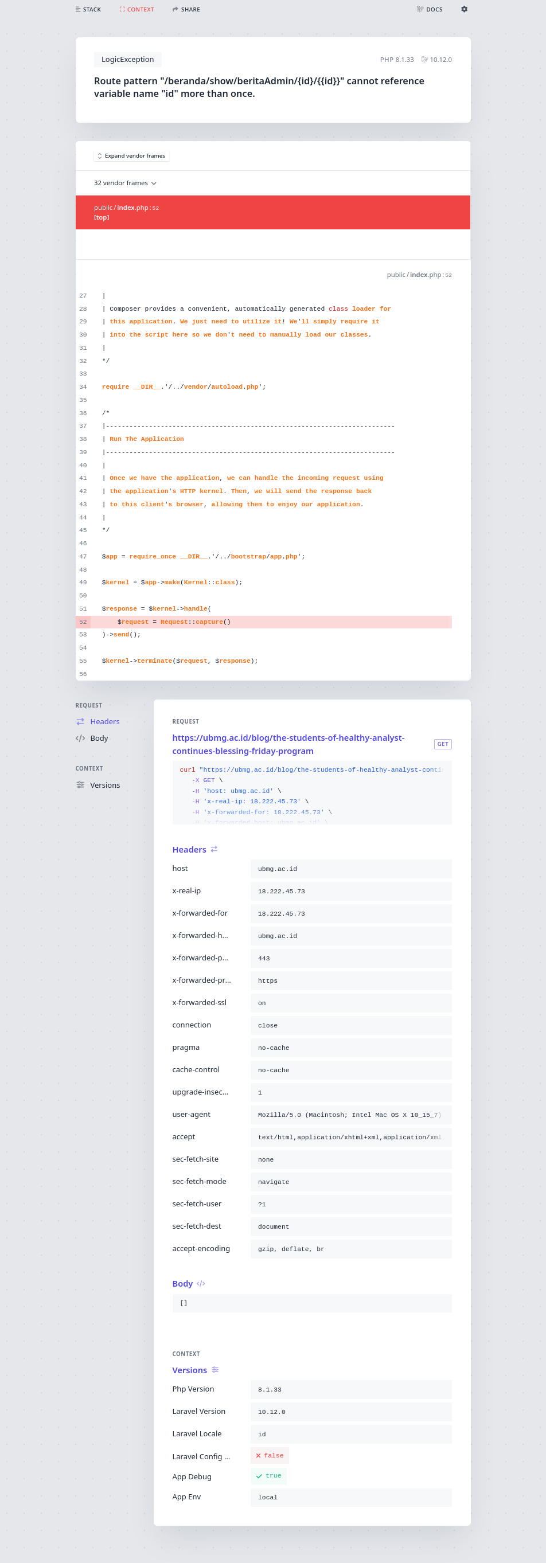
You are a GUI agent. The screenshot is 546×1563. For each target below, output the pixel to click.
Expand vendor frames (132, 155)
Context (89, 768)
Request (89, 705)
